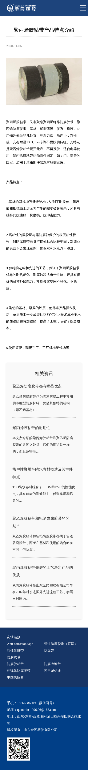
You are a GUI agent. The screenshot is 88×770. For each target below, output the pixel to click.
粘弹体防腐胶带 (19, 670)
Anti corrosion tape (20, 644)
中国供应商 (15, 677)
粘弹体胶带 (15, 650)
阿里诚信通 (52, 670)
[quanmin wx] (41, 749)
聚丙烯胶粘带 (16, 122)
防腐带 (49, 650)
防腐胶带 (13, 657)
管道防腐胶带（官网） (61, 644)
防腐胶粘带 (15, 664)
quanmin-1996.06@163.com (36, 709)
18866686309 (26, 703)
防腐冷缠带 (52, 664)
